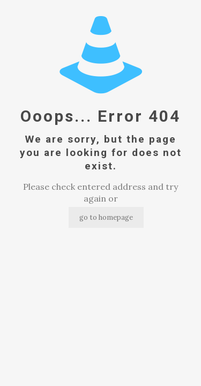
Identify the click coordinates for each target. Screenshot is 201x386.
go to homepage (106, 217)
